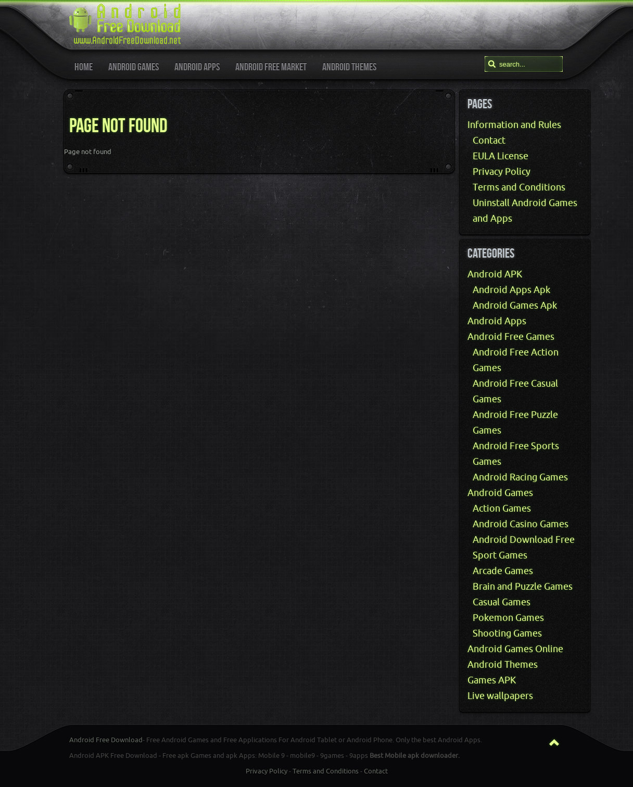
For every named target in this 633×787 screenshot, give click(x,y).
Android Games (500, 493)
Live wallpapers (500, 696)
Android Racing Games (520, 477)
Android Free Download (106, 740)
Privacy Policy (501, 171)
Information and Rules (514, 125)
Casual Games (501, 602)
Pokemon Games (508, 618)
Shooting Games (507, 633)
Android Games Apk (515, 305)
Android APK (494, 274)
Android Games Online (515, 649)
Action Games (502, 508)
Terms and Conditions (519, 187)
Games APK (491, 680)
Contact (489, 140)
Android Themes (502, 664)
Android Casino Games (520, 524)
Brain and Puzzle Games (523, 586)
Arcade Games (503, 571)
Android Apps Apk (511, 290)
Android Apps (496, 321)
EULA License (500, 156)
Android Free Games (510, 336)
